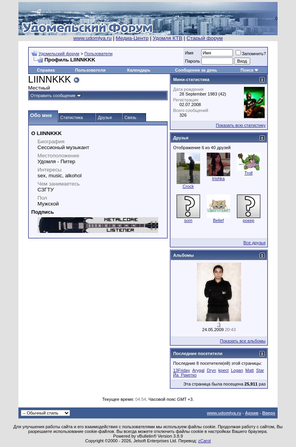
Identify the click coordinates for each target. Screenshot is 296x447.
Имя (189, 52)
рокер (248, 220)
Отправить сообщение (53, 95)
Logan (237, 370)
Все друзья (255, 242)
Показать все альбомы (242, 341)
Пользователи (99, 53)
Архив (251, 413)
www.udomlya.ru (92, 38)
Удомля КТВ (167, 38)
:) (218, 324)
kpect (223, 370)
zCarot (204, 440)
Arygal (198, 370)
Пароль (192, 61)
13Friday (181, 370)
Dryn (211, 370)
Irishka (218, 178)
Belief (218, 220)
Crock (188, 186)
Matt (249, 370)
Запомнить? (251, 53)
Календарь (138, 70)
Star (260, 370)
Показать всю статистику (240, 125)
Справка (46, 70)
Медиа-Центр (132, 38)
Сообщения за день (196, 70)
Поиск (246, 70)
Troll (248, 173)
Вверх (268, 413)
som (188, 220)
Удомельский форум (59, 53)
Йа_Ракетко (185, 375)
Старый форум (204, 38)
